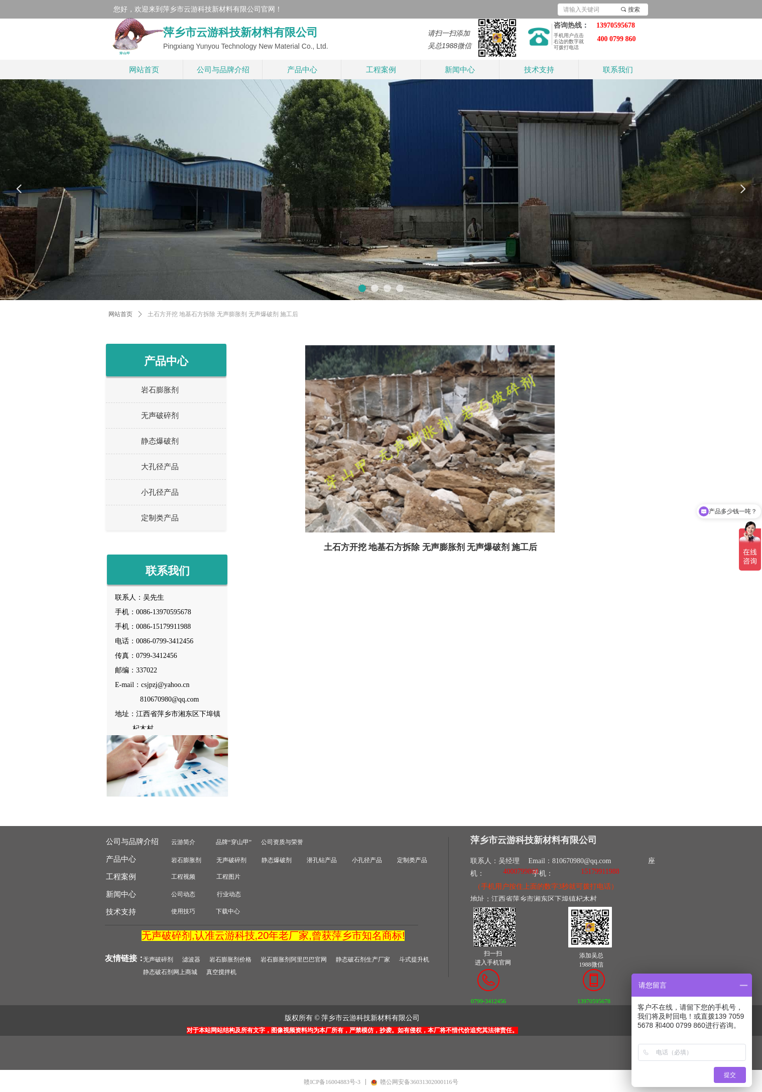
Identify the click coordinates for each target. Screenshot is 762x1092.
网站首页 (120, 314)
